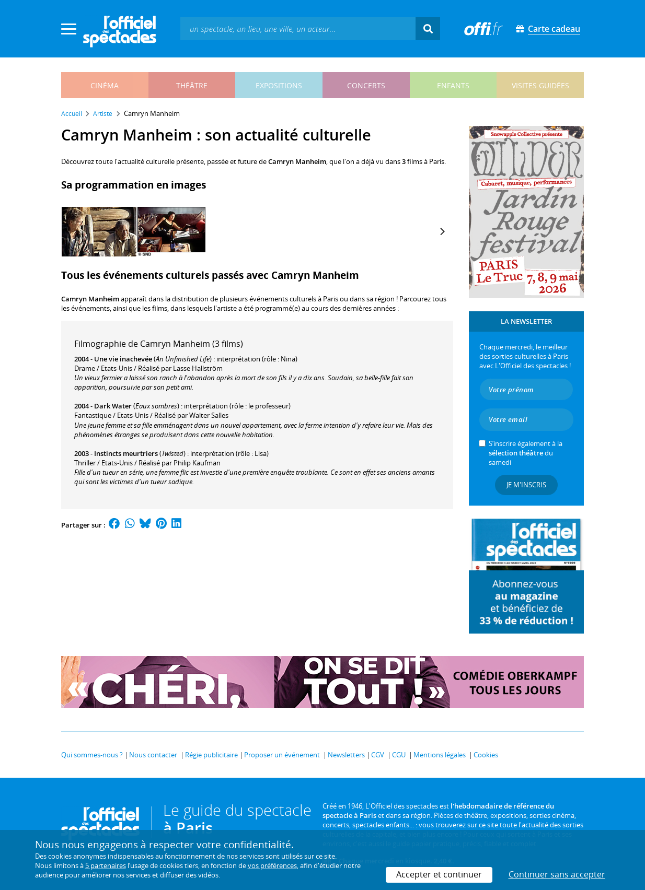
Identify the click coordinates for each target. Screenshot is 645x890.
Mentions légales (439, 754)
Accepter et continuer (439, 874)
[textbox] (298, 28)
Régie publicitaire (211, 754)
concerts (366, 85)
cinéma (104, 85)
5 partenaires (105, 865)
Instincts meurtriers (126, 453)
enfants (453, 85)
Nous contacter (153, 754)
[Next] (441, 231)
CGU (399, 754)
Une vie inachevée (123, 359)
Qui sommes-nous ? (92, 754)
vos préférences (272, 865)
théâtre (192, 85)
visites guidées (540, 85)
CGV (377, 754)
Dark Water (113, 406)
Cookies (486, 754)
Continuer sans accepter (557, 874)
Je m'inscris (526, 484)
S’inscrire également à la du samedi (525, 453)
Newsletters (346, 754)
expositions (279, 85)
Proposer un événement (282, 754)
